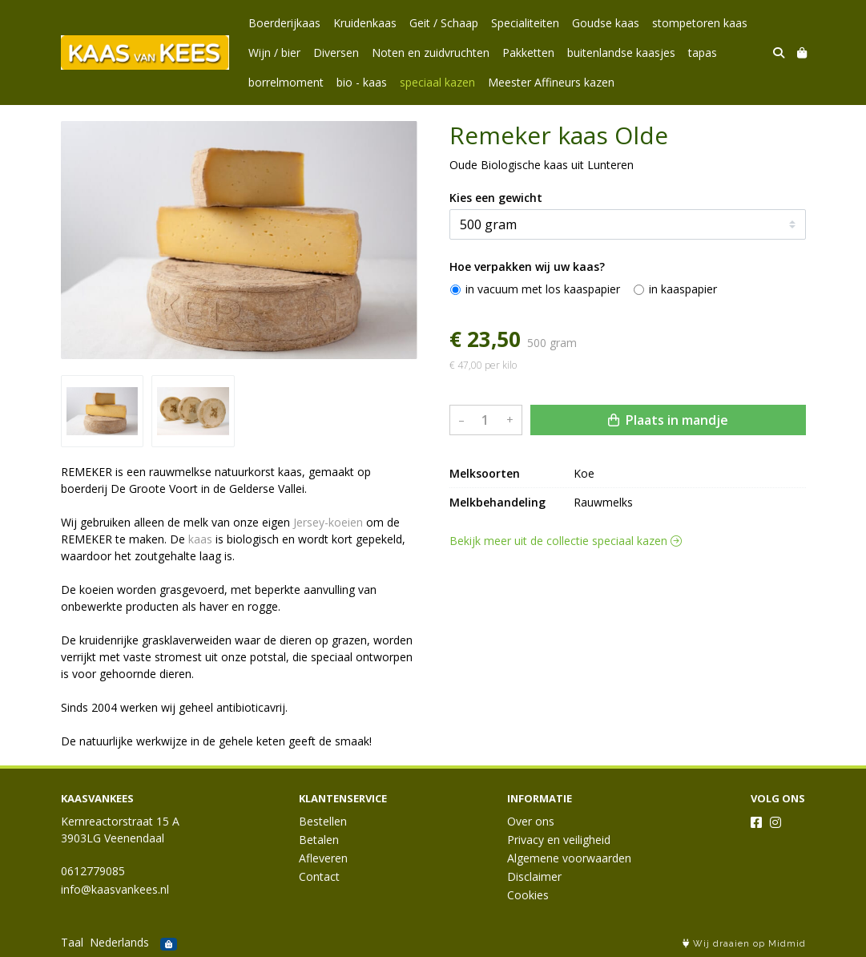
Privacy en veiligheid (558, 839)
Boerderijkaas (284, 22)
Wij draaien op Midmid (744, 944)
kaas (200, 539)
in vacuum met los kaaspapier (542, 289)
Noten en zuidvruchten (430, 52)
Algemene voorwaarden (569, 858)
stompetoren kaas (699, 22)
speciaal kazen (437, 82)
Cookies (528, 894)
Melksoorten (484, 473)
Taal (72, 942)
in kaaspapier (683, 289)
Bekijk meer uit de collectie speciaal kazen (565, 540)
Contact (319, 876)
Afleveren (323, 858)
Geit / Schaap (443, 22)
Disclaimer (534, 876)
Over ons (530, 821)
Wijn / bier (274, 52)
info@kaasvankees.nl (115, 889)
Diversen (336, 52)
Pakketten (528, 52)
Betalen (319, 839)
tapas (702, 52)
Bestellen (323, 821)
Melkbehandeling (497, 502)
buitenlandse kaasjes (621, 52)
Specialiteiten (525, 22)
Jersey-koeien (328, 522)
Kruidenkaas (365, 22)
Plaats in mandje (668, 420)
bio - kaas (361, 82)
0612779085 (93, 870)
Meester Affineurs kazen (551, 82)
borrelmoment (286, 82)
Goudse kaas (605, 22)
